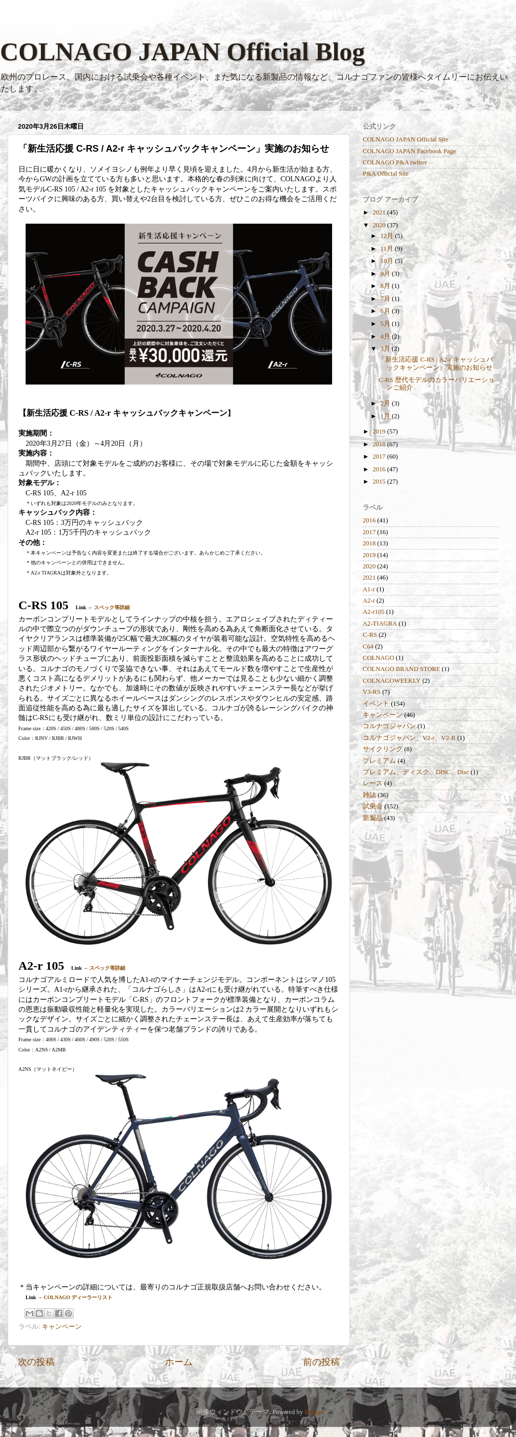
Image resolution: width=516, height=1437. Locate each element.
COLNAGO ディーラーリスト (78, 1297)
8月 (386, 286)
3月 (386, 348)
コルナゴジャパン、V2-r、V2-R (409, 737)
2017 (379, 456)
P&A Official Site (386, 173)
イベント (376, 703)
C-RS (370, 634)
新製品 (373, 818)
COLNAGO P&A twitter (395, 162)
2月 (386, 403)
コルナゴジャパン (389, 726)
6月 (386, 311)
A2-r (369, 600)
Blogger (314, 1412)
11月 (388, 248)
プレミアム (379, 760)
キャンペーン (62, 1326)
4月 (386, 336)
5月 (386, 323)
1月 (386, 416)
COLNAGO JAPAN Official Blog (182, 51)
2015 (379, 481)
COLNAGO (378, 657)
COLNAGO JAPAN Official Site (406, 139)
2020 (379, 225)
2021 (379, 212)
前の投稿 (321, 1362)
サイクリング (383, 749)
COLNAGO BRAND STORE (401, 669)
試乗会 (373, 806)
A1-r (369, 589)
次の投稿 (36, 1362)
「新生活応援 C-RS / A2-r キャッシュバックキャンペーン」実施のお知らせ (435, 363)
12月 (388, 236)
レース (373, 783)
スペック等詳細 (112, 607)
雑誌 (369, 795)
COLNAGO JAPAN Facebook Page (409, 151)
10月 (388, 261)
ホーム (179, 1362)
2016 (379, 469)
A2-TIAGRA (380, 623)
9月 (386, 273)
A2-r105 (374, 611)
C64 (368, 646)
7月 (386, 298)
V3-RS (372, 692)
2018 (379, 444)
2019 (379, 431)
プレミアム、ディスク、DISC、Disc (416, 772)
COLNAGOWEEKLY (391, 680)
